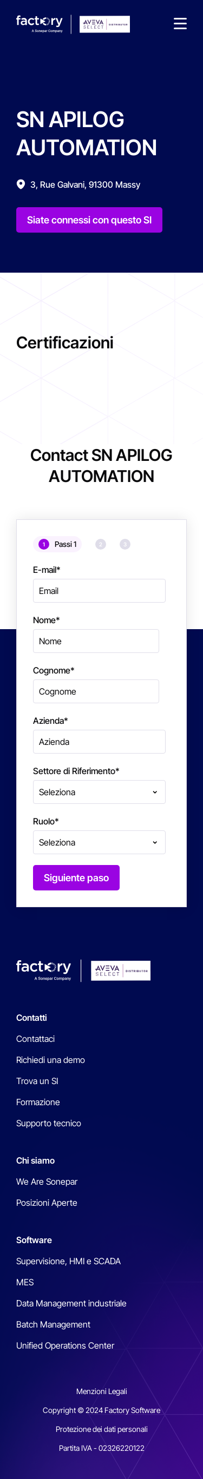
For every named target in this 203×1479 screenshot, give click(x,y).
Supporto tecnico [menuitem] (48, 1123)
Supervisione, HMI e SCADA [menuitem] (68, 1261)
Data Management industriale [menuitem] (71, 1303)
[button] (180, 24)
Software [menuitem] (34, 1239)
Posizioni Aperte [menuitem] (46, 1202)
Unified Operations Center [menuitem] (65, 1345)
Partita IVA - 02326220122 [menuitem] (102, 1447)
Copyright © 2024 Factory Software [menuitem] (101, 1410)
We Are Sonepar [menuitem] (46, 1181)
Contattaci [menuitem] (35, 1038)
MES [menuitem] (25, 1282)
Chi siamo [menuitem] (35, 1160)
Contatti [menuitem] (31, 1017)
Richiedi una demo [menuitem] (50, 1059)
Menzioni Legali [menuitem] (101, 1391)
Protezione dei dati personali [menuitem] (102, 1429)
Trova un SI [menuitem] (37, 1080)
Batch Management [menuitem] (53, 1324)
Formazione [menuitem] (38, 1102)
